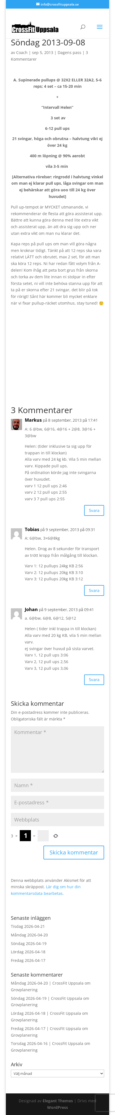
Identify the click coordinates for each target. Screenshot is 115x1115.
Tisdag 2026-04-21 (28, 926)
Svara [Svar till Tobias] (94, 590)
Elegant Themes (58, 1100)
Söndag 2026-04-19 (29, 943)
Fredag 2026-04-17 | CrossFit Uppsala (46, 1028)
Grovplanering (24, 989)
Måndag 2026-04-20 (29, 935)
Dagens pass (69, 52)
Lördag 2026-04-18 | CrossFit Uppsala (46, 1013)
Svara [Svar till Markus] (94, 510)
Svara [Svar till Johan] (94, 679)
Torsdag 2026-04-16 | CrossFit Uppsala (47, 1043)
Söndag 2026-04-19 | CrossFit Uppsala (46, 998)
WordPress (57, 1107)
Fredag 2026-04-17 (28, 960)
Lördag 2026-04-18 (28, 951)
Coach (22, 52)
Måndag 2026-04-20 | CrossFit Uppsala (47, 983)
